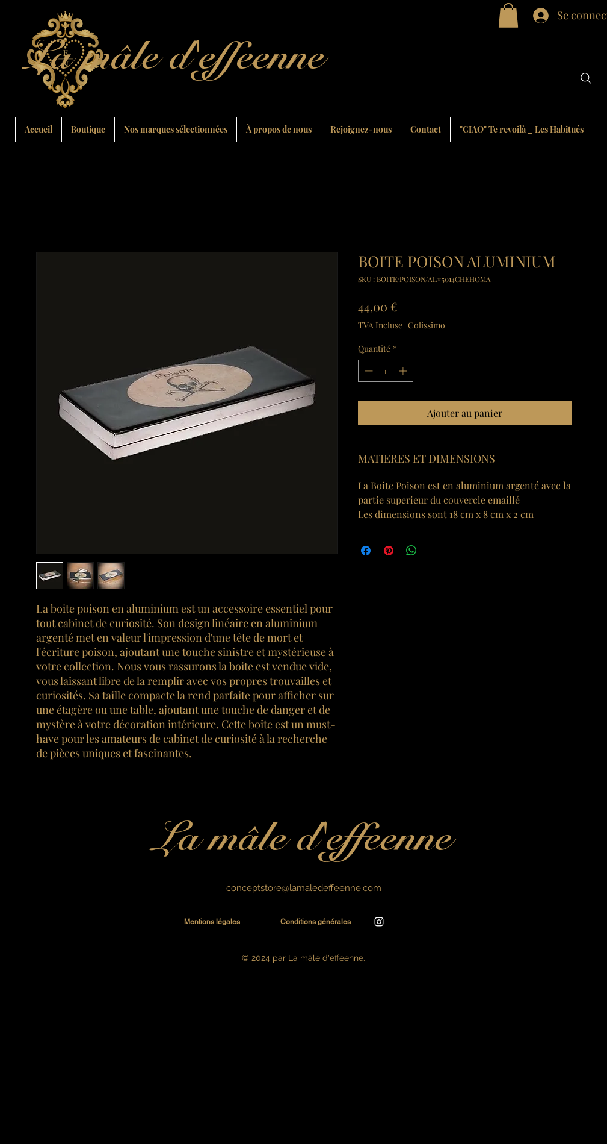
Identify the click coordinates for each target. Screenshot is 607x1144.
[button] (508, 15)
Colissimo (426, 325)
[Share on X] (434, 550)
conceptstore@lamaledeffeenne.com (303, 888)
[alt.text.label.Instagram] (379, 922)
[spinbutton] (385, 370)
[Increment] (403, 370)
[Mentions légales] (212, 922)
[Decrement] (367, 370)
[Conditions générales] (316, 922)
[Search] (586, 78)
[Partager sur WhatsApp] (411, 550)
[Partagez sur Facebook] (366, 550)
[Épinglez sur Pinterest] (388, 550)
